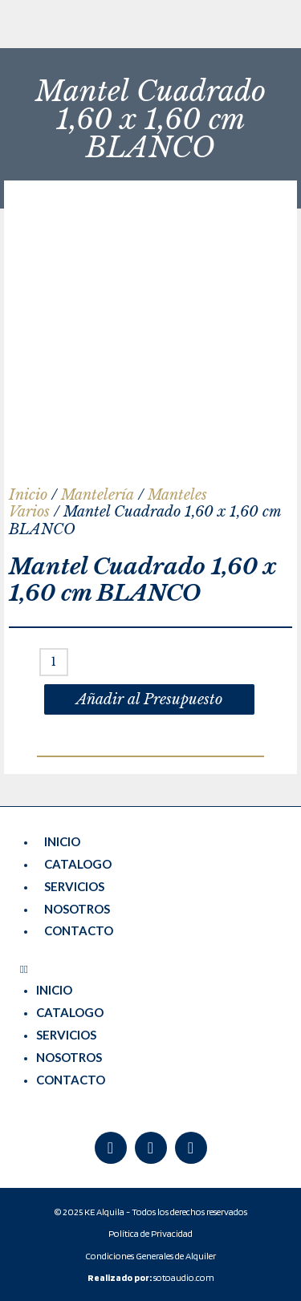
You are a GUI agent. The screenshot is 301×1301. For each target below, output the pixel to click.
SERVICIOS (74, 886)
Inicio (28, 495)
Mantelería (97, 495)
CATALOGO (78, 864)
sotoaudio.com (150, 1277)
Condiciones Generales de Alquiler (150, 1256)
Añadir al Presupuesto (149, 699)
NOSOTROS (77, 909)
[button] (150, 969)
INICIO (62, 841)
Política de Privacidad (150, 1233)
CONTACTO (78, 930)
